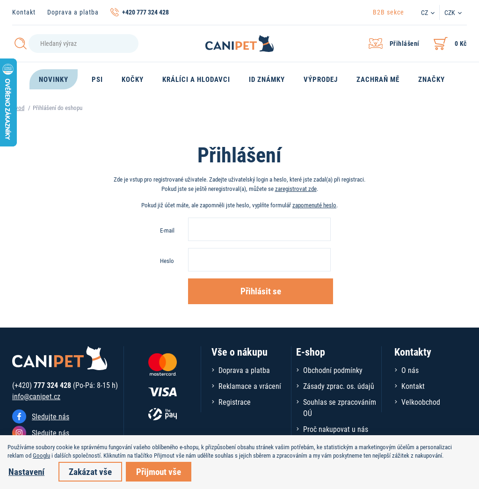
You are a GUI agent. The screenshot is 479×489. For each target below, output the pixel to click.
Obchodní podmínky (333, 370)
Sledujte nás (50, 416)
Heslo (167, 260)
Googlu (41, 455)
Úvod (18, 107)
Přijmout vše (158, 471)
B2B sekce (388, 11)
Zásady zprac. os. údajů (338, 386)
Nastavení (26, 471)
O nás (410, 370)
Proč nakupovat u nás (335, 429)
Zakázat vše (90, 471)
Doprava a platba (73, 11)
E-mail (167, 230)
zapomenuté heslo (314, 205)
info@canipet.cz (36, 396)
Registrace (234, 402)
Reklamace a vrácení (249, 386)
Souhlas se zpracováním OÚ (339, 407)
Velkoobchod (420, 402)
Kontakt (24, 11)
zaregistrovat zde (296, 188)
